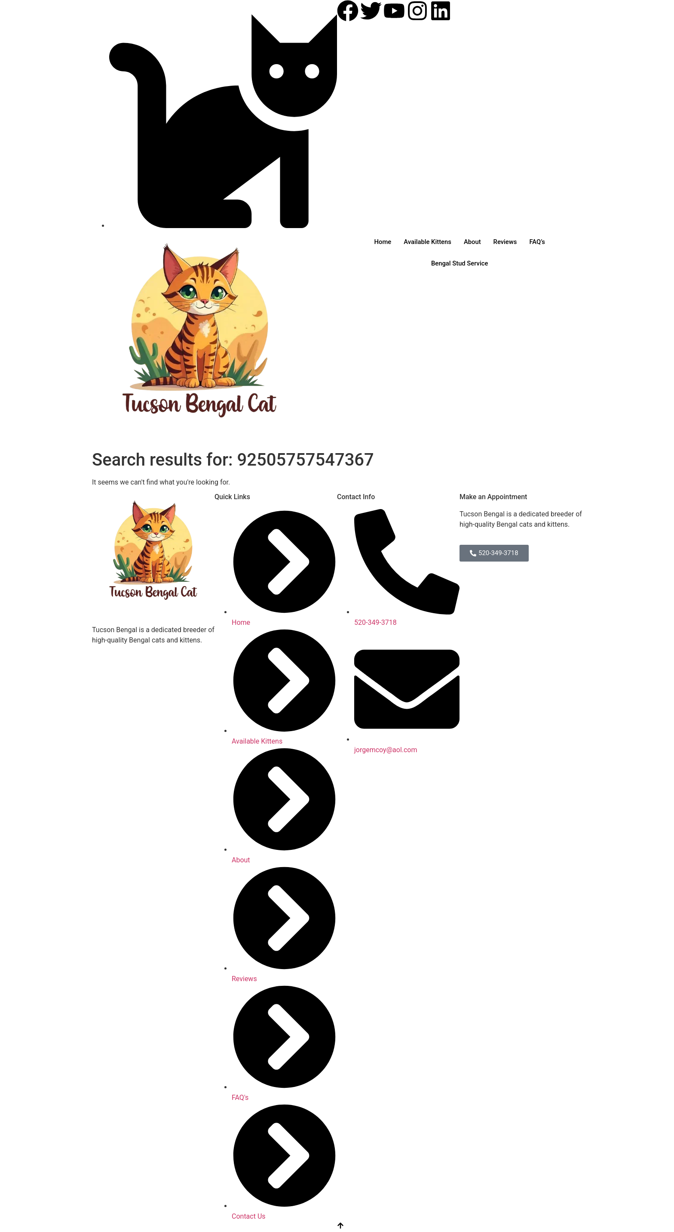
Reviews (506, 242)
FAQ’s (539, 242)
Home (380, 242)
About (472, 242)
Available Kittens (427, 242)
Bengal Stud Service (459, 263)
